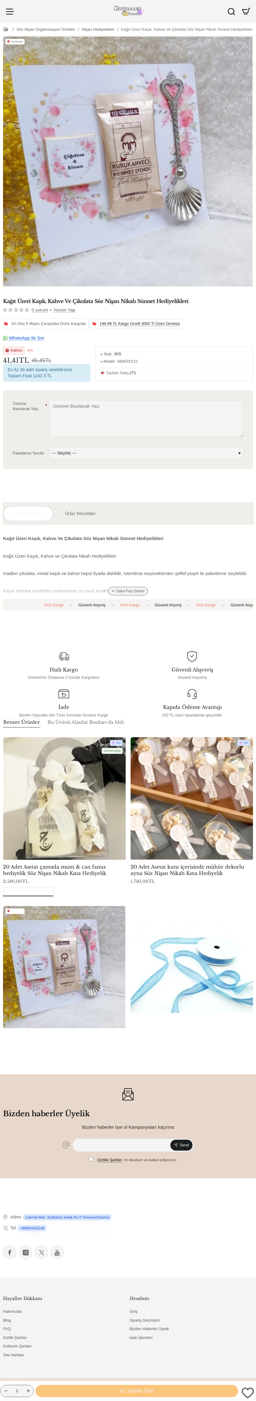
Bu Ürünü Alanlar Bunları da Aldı (85, 722)
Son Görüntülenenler (28, 891)
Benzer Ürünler (21, 722)
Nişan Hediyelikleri (98, 29)
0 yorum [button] (40, 309)
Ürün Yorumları (80, 513)
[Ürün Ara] (231, 11)
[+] (28, 1391)
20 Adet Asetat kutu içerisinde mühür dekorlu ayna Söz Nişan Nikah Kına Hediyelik (187, 870)
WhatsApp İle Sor (23, 337)
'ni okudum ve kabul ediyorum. (133, 1159)
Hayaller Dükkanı (22, 1298)
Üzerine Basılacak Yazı (26, 406)
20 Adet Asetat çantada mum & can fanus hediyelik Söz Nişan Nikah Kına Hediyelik (54, 870)
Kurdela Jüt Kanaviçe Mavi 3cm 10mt (177, 1035)
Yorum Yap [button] (64, 309)
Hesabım (139, 1298)
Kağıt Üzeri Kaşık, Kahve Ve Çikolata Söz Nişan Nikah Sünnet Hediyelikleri (186, 29)
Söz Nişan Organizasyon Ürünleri (46, 29)
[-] (6, 1391)
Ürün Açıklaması (28, 513)
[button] (137, 1391)
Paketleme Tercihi (28, 453)
